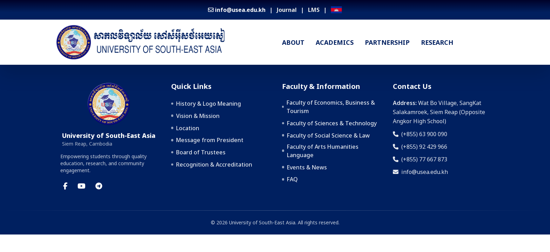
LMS (314, 10)
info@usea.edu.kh (420, 172)
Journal (287, 10)
